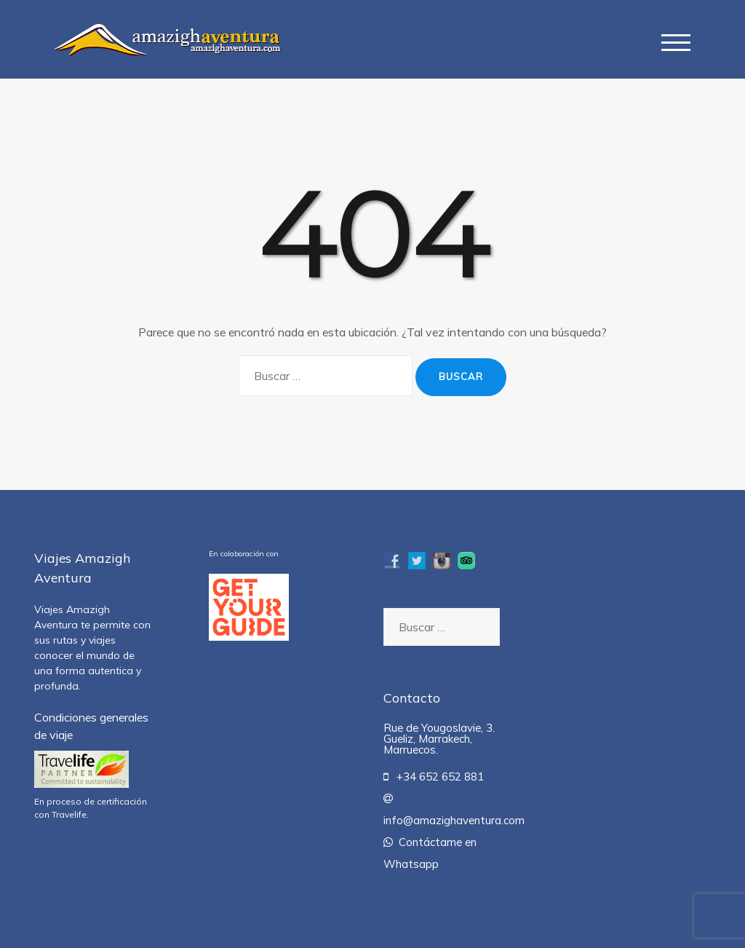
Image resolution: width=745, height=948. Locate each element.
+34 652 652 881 (433, 776)
